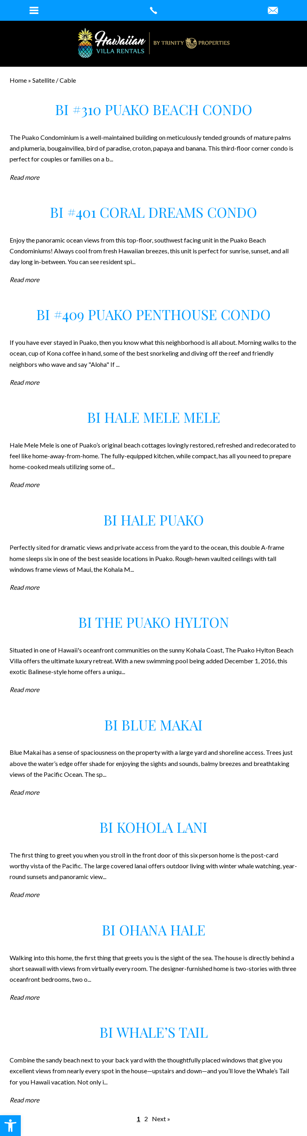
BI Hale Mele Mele (153, 417)
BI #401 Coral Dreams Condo (153, 212)
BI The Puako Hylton (153, 622)
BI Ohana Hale (153, 929)
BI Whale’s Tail (154, 1032)
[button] (10, 1125)
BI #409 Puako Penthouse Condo (153, 314)
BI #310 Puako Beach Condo (153, 109)
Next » (161, 1118)
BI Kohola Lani (153, 827)
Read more (24, 177)
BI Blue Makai (153, 724)
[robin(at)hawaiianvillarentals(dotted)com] (273, 10)
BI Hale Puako (154, 519)
